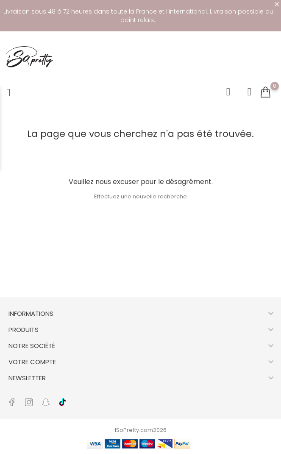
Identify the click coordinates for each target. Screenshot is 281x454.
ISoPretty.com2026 (141, 430)
